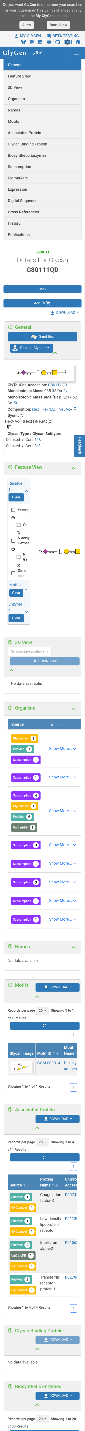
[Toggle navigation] (76, 53)
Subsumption (26, 760)
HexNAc (49, 409)
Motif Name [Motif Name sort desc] (73, 1050)
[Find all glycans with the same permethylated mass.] (15, 403)
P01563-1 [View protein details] (73, 1242)
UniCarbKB (24, 827)
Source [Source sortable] (20, 1185)
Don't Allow (58, 25)
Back (42, 289)
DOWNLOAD (62, 313)
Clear (16, 497)
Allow (26, 25)
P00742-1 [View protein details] (73, 1194)
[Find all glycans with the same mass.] (65, 391)
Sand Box (42, 336)
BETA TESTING (62, 36)
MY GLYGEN (27, 36)
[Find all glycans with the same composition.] (75, 409)
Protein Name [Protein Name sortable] (49, 1182)
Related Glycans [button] (33, 348)
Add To (42, 303)
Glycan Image (22, 1053)
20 (41, 1011)
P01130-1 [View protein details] (73, 1218)
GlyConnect (25, 738)
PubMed (22, 749)
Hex (35, 409)
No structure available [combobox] (27, 651)
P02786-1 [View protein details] (73, 1277)
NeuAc (64, 409)
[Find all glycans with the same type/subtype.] (39, 440)
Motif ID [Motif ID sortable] (48, 1053)
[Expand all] (52, 725)
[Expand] (63, 749)
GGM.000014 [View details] (48, 1063)
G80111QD (57, 385)
